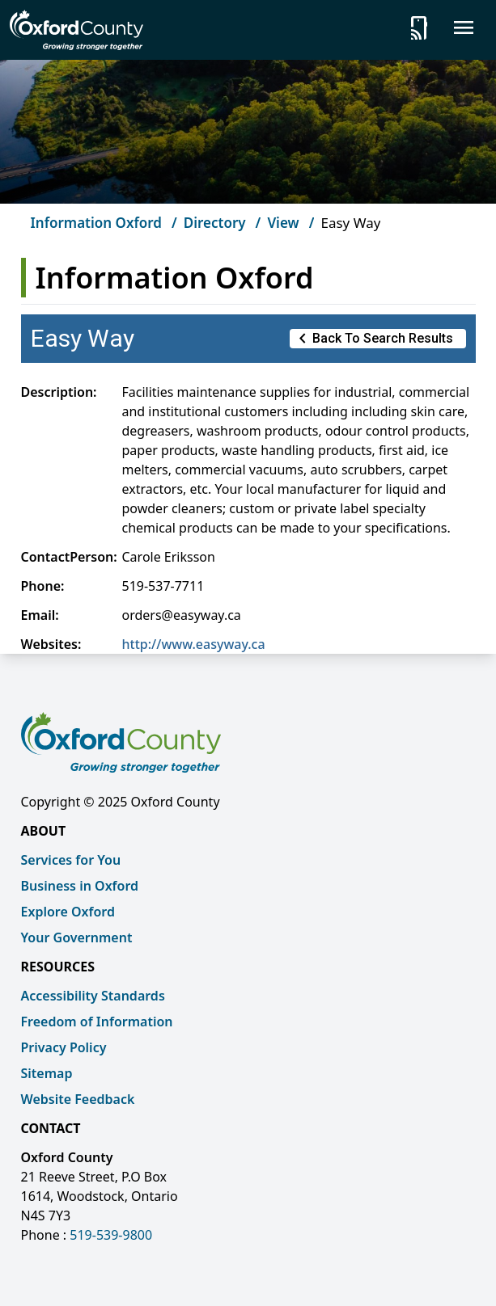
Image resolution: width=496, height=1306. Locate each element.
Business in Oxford (80, 886)
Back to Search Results (373, 338)
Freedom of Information (97, 1021)
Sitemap (47, 1073)
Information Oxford (96, 222)
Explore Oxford (68, 912)
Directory (215, 222)
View (283, 222)
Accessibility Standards (93, 996)
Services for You (71, 860)
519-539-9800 (111, 1235)
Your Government (77, 937)
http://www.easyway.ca (193, 644)
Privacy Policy (64, 1047)
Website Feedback (78, 1099)
